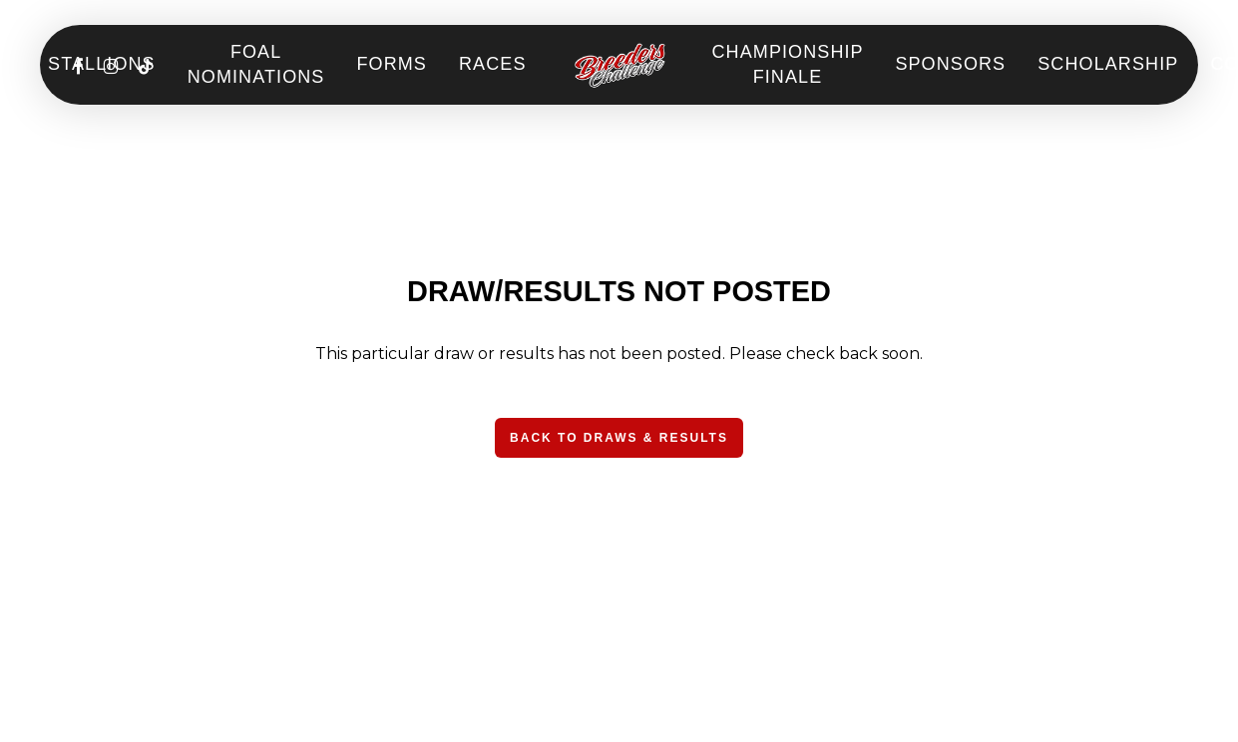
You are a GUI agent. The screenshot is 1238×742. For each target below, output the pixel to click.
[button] (619, 438)
